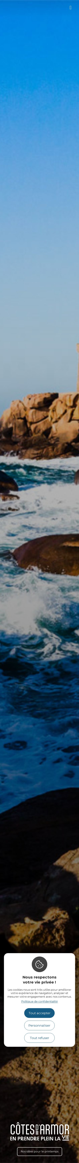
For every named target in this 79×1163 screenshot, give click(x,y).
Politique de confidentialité (39, 1001)
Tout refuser (39, 1038)
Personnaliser (39, 1025)
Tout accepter (39, 1013)
